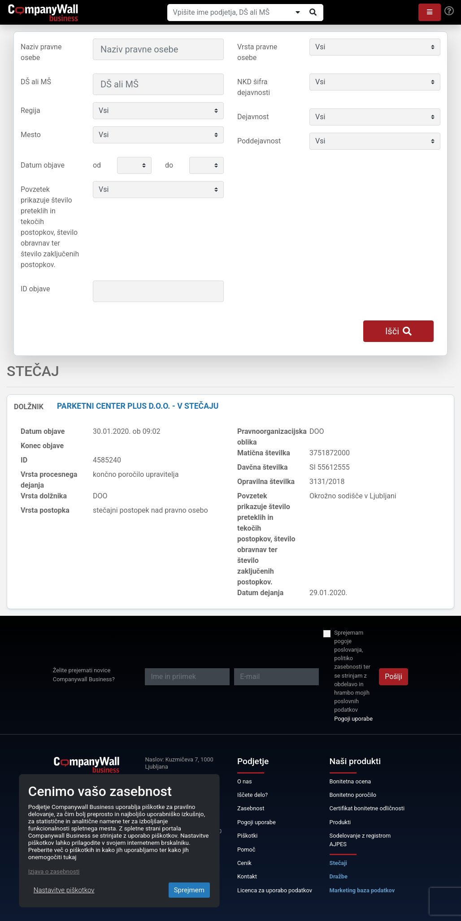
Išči (398, 331)
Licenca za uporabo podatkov (274, 890)
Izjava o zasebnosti (54, 871)
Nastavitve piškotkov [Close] (64, 890)
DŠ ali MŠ (36, 82)
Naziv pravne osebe (41, 52)
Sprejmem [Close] (189, 890)
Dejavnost (253, 116)
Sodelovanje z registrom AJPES (360, 839)
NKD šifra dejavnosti (253, 87)
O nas (244, 781)
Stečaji (338, 863)
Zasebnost (250, 808)
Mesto (31, 134)
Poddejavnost (259, 141)
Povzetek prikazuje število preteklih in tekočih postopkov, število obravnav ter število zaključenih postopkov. (50, 227)
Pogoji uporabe (353, 718)
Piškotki (247, 835)
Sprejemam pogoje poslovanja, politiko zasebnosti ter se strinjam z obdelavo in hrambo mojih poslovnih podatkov (352, 671)
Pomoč (246, 849)
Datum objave (43, 165)
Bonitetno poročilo (353, 794)
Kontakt (247, 876)
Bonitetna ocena (350, 781)
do (169, 165)
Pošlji (393, 676)
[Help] (449, 11)
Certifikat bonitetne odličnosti (367, 808)
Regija (30, 110)
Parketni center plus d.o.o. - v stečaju (137, 406)
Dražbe (339, 876)
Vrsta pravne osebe (257, 52)
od (97, 165)
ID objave (35, 289)
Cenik (244, 863)
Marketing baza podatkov (362, 890)
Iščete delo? (252, 794)
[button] (429, 12)
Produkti (340, 822)
